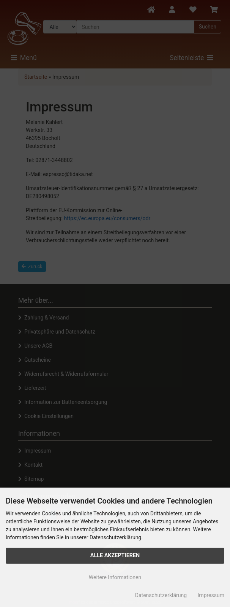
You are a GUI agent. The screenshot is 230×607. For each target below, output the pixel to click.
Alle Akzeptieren (115, 555)
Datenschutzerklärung (161, 595)
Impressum (211, 595)
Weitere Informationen (115, 577)
